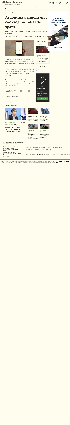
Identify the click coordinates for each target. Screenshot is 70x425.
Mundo (60, 147)
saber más (43, 98)
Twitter (30, 154)
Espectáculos (28, 147)
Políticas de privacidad (55, 154)
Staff (62, 154)
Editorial (42, 149)
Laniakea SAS (11, 146)
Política (36, 8)
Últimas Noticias (25, 8)
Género (50, 147)
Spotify (40, 154)
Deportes (59, 145)
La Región (56, 8)
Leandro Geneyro (11, 148)
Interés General (43, 147)
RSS (65, 154)
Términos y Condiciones (46, 154)
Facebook (28, 154)
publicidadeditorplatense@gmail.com (38, 161)
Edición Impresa (29, 149)
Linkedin (42, 154)
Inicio (6, 12)
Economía (55, 147)
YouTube (37, 154)
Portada (13, 8)
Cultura (35, 147)
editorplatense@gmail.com (21, 161)
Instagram (26, 154)
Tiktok (35, 154)
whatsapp (33, 154)
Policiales (46, 8)
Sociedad (36, 149)
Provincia (48, 149)
